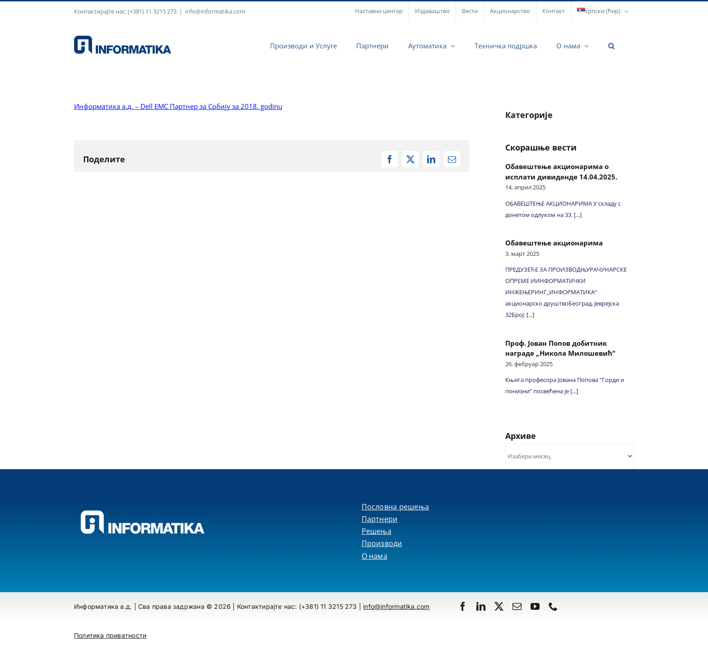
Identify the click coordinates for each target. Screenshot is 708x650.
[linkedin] (480, 606)
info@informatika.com (215, 11)
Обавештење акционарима (554, 242)
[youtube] (535, 606)
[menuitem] (602, 11)
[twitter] (498, 606)
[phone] (553, 606)
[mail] (517, 606)
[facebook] (462, 606)
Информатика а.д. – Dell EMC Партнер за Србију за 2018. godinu (178, 106)
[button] (611, 45)
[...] (577, 215)
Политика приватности (110, 635)
